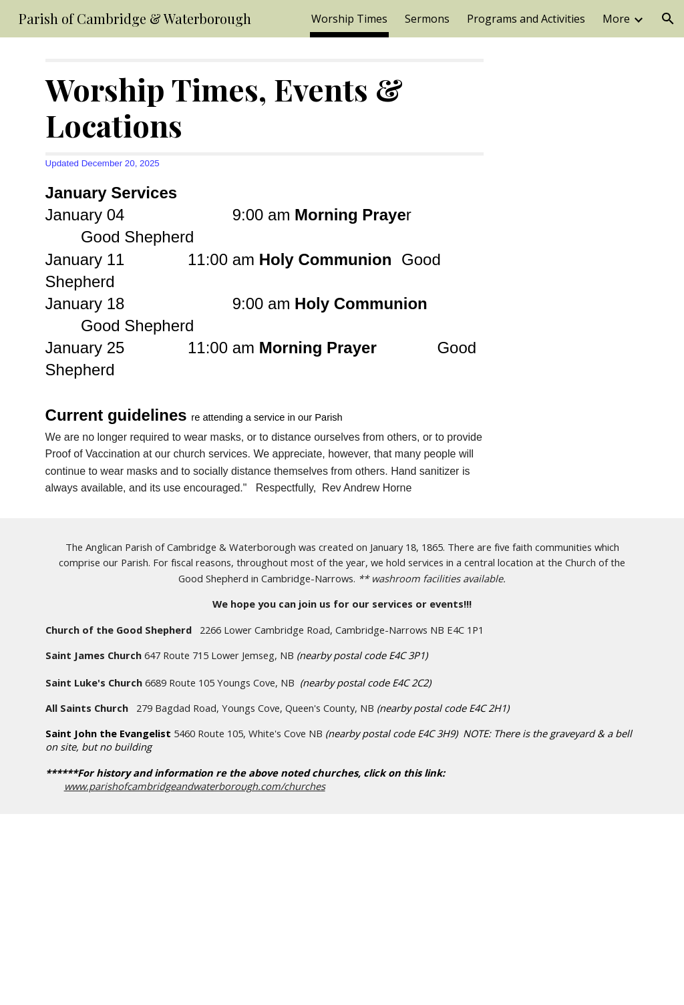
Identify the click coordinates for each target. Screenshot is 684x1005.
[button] (668, 19)
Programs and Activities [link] (526, 18)
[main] (265, 277)
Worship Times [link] (349, 18)
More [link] (616, 18)
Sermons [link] (427, 18)
